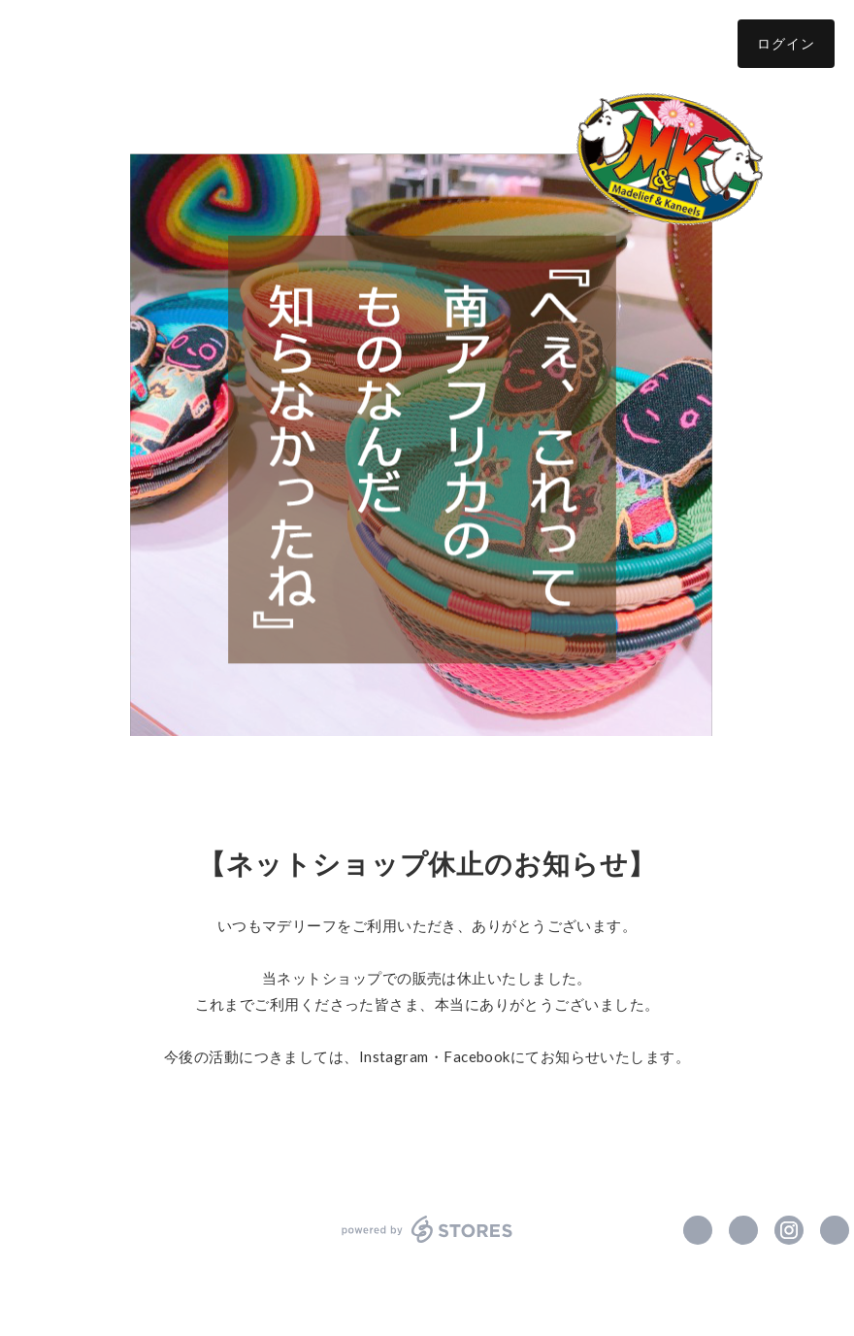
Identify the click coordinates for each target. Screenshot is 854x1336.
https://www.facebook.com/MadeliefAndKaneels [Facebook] (697, 1230)
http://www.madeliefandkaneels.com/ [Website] (834, 1230)
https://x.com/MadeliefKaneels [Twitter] (743, 1230)
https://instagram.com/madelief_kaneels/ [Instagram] (789, 1230)
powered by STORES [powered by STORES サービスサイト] (427, 1229)
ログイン (786, 43)
